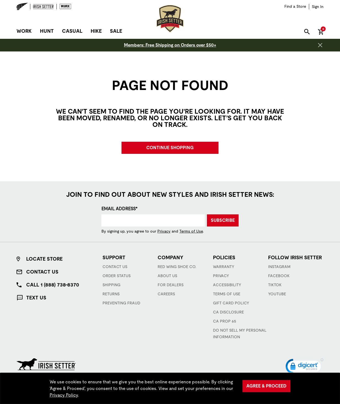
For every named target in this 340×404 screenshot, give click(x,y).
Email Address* (119, 208)
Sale (116, 31)
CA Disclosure (228, 312)
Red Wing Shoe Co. (177, 266)
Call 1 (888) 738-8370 (52, 285)
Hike (96, 31)
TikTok (275, 285)
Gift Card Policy (231, 303)
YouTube (277, 294)
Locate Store (44, 259)
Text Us (36, 298)
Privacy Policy (64, 395)
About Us (167, 276)
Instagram (279, 266)
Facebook (279, 276)
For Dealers (171, 285)
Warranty (223, 266)
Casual (72, 31)
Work (24, 31)
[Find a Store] (295, 6)
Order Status (116, 276)
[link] (304, 367)
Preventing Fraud (121, 303)
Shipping (111, 285)
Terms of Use (191, 231)
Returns (111, 294)
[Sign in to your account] (317, 7)
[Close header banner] (320, 45)
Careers (166, 294)
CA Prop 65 (224, 321)
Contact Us (42, 272)
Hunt (47, 31)
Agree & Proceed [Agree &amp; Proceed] (266, 386)
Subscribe (223, 220)
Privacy (164, 231)
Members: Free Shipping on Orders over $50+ (170, 45)
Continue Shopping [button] (170, 147)
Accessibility (227, 285)
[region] (170, 388)
